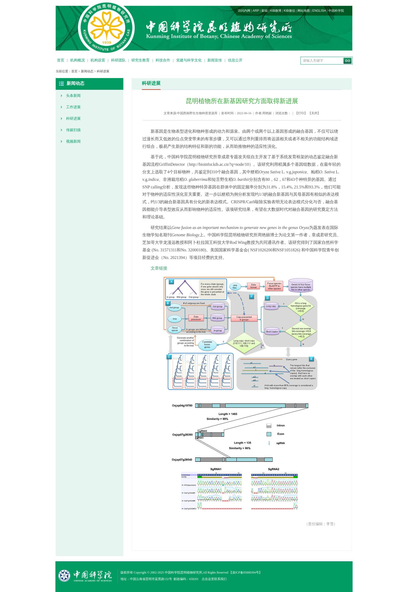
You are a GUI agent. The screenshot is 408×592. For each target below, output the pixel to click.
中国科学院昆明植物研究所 (183, 572)
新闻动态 (87, 71)
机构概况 (77, 60)
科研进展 (103, 71)
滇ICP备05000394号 (245, 572)
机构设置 (98, 60)
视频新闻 (73, 141)
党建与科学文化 (189, 60)
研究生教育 (140, 60)
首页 (60, 60)
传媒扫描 (73, 130)
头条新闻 (73, 96)
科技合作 (163, 60)
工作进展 (73, 107)
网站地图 (303, 10)
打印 (301, 113)
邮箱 (265, 10)
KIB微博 (275, 10)
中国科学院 (336, 10)
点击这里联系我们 (214, 579)
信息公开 (235, 60)
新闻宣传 (214, 60)
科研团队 (118, 60)
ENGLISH (319, 10)
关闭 (314, 113)
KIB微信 (289, 10)
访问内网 (244, 10)
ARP (256, 10)
